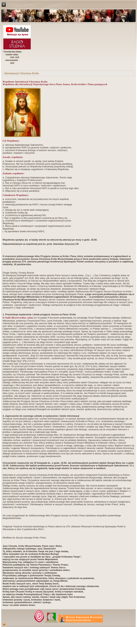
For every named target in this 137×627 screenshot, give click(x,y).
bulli (19, 317)
